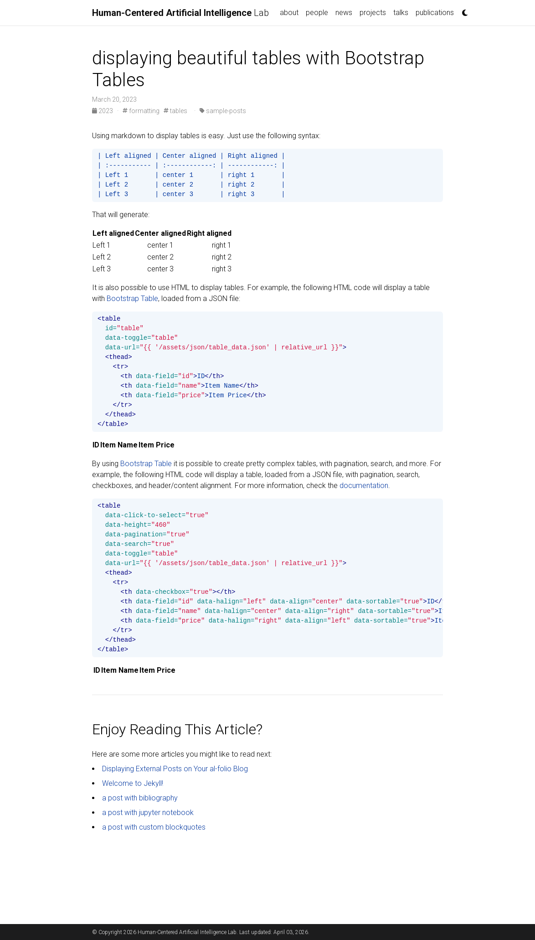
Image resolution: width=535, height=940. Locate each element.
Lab (180, 12)
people (317, 12)
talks (400, 12)
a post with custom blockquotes (154, 827)
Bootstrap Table (132, 298)
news (343, 12)
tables (175, 110)
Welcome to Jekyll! (132, 783)
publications (435, 12)
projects (373, 12)
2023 (103, 110)
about (289, 12)
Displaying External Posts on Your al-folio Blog (175, 768)
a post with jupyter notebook (148, 812)
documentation (364, 485)
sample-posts (223, 110)
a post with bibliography (140, 798)
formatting (141, 110)
